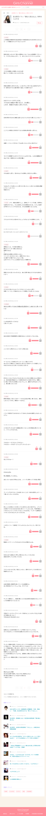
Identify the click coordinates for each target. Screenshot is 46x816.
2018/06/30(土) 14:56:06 (13, 375)
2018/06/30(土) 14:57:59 (13, 410)
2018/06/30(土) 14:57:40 (13, 393)
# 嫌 (23, 791)
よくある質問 (20, 813)
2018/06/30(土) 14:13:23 (13, 82)
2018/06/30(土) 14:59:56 (13, 454)
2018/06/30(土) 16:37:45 (13, 566)
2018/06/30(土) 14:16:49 (13, 152)
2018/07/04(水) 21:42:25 (13, 668)
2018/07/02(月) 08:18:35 (13, 641)
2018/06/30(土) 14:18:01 (13, 168)
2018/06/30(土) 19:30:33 (13, 595)
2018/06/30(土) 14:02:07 (13, 34)
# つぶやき (12, 791)
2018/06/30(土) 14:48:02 (13, 345)
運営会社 (5, 813)
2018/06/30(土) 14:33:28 (13, 241)
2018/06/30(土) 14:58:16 (13, 424)
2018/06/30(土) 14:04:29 (13, 51)
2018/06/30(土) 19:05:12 (13, 581)
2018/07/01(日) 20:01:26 (13, 626)
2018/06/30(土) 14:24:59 (13, 216)
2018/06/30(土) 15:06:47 (13, 503)
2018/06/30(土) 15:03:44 (13, 469)
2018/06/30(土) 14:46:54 (13, 333)
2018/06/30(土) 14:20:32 (13, 183)
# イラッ (18, 791)
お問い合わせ (12, 813)
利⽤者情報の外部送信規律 (37, 813)
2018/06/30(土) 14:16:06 (13, 140)
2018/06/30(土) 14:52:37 (13, 358)
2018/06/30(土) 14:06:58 (13, 65)
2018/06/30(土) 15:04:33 (13, 489)
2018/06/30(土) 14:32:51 (13, 229)
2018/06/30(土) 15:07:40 (13, 522)
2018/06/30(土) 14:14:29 (13, 114)
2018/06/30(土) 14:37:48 (13, 318)
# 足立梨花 (29, 791)
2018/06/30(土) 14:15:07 (13, 127)
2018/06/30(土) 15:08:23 (13, 536)
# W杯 (6, 791)
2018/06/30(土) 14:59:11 (13, 439)
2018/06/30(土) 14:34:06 (13, 269)
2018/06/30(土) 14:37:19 (13, 301)
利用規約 (27, 813)
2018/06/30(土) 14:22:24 (13, 199)
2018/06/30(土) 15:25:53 (13, 551)
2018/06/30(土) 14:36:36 (13, 284)
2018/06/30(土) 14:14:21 (13, 97)
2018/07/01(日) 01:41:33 (13, 610)
